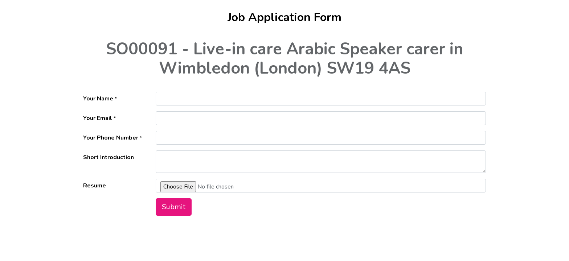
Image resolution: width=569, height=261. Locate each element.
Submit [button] (173, 207)
